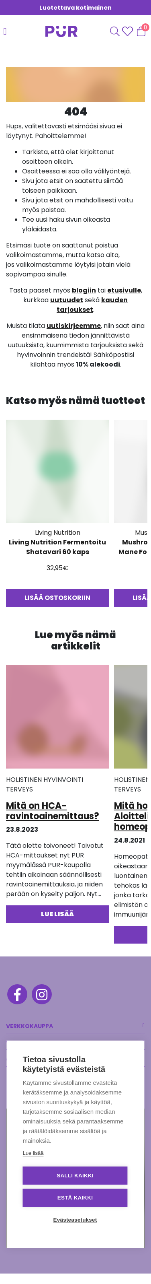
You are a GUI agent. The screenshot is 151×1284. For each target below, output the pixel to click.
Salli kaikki (75, 1176)
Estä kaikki (75, 1198)
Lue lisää (32, 1153)
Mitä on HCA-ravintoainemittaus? (52, 811)
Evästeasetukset (75, 1220)
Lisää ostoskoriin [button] (57, 597)
